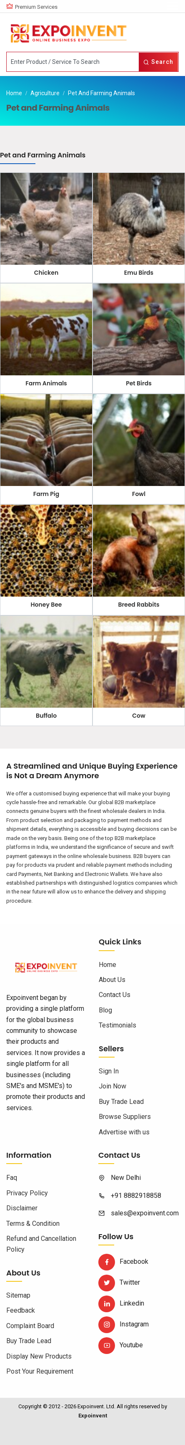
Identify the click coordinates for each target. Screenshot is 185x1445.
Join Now (112, 1086)
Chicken (46, 272)
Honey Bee (46, 604)
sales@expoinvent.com (145, 1213)
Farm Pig (46, 494)
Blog (105, 1010)
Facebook (123, 1261)
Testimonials (117, 1025)
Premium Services (36, 7)
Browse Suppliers (125, 1117)
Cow (138, 715)
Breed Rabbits (138, 604)
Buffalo (46, 715)
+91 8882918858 (136, 1196)
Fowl (138, 494)
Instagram (123, 1324)
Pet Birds (139, 383)
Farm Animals (46, 383)
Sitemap (18, 1295)
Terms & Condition (33, 1223)
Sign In (109, 1071)
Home (14, 93)
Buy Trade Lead (121, 1102)
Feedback (20, 1310)
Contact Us (114, 995)
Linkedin (121, 1303)
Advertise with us (124, 1132)
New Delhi (126, 1178)
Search (158, 61)
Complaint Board (30, 1326)
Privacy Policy (27, 1193)
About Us (112, 980)
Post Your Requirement (39, 1371)
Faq (11, 1178)
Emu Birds (138, 272)
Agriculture (45, 93)
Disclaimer (22, 1208)
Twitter (119, 1282)
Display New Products (39, 1356)
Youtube (120, 1345)
